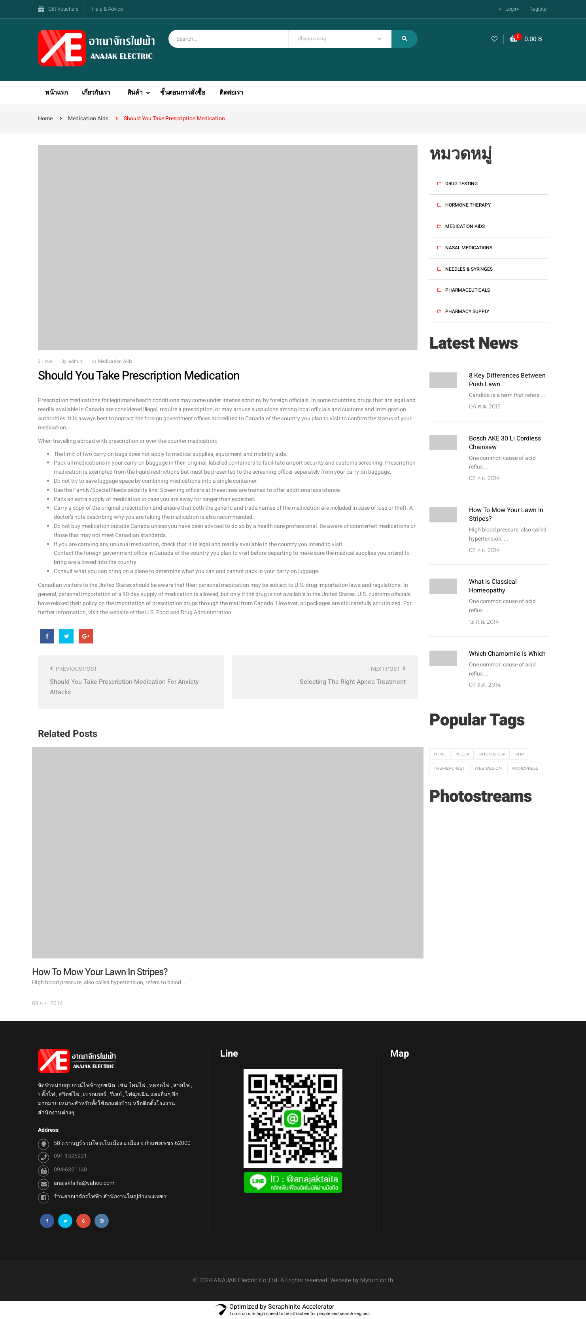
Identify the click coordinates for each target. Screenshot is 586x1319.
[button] (526, 39)
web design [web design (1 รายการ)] (488, 768)
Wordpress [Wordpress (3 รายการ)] (525, 768)
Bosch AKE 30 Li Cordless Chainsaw (505, 443)
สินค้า (135, 92)
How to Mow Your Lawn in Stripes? (506, 514)
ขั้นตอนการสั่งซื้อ (182, 92)
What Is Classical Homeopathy (493, 586)
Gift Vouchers (63, 9)
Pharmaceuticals (467, 290)
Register (538, 9)
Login (511, 9)
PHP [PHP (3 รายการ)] (519, 754)
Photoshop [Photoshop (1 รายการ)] (492, 754)
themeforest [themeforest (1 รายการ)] (449, 768)
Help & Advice (107, 9)
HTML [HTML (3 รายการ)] (440, 754)
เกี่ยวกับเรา (96, 92)
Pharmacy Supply (467, 311)
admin (75, 361)
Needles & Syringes (469, 269)
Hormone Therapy (468, 205)
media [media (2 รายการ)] (462, 754)
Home (45, 118)
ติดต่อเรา (231, 92)
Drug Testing (461, 183)
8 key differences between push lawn (507, 380)
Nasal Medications (468, 247)
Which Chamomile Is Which (507, 654)
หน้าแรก (56, 92)
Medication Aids (88, 118)
